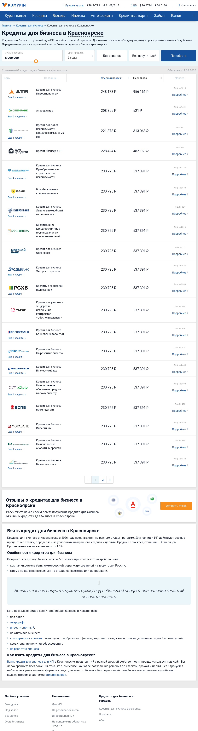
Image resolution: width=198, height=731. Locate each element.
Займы (159, 15)
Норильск (105, 714)
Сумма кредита (14, 52)
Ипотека (78, 15)
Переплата (140, 78)
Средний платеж (111, 78)
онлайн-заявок (55, 674)
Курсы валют (15, 15)
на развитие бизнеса (24, 649)
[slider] (36, 61)
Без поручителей (144, 56)
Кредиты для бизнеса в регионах (120, 708)
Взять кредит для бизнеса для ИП (30, 661)
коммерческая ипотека (26, 638)
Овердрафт (12, 704)
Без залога (12, 715)
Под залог (11, 710)
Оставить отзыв (176, 506)
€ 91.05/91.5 (111, 5)
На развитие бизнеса (65, 710)
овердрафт (17, 622)
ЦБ (134, 5)
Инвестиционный (63, 715)
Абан (102, 720)
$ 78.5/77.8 (93, 5)
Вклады (59, 15)
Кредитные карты (133, 15)
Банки (176, 15)
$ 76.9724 (146, 5)
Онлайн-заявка (14, 721)
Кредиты (39, 15)
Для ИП (57, 704)
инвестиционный (22, 627)
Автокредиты (102, 15)
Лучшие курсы (73, 5)
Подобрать (179, 56)
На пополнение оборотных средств (69, 723)
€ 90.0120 (161, 5)
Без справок (112, 56)
